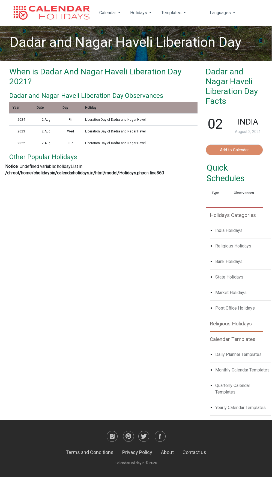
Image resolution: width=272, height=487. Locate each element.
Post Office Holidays (235, 308)
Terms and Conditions (89, 452)
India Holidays (229, 230)
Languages (221, 12)
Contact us (194, 452)
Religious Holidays (233, 246)
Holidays (139, 12)
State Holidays (229, 277)
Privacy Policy (137, 452)
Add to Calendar (234, 149)
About (167, 452)
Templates (172, 12)
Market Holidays (231, 292)
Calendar (108, 12)
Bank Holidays (229, 261)
